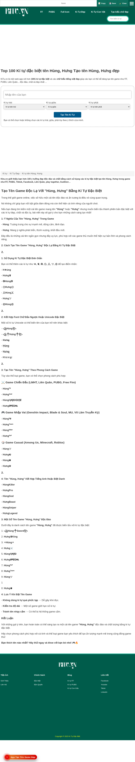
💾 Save (112, 3)
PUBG (52, 12)
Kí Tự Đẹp (80, 12)
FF (41, 12)
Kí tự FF (71, 681)
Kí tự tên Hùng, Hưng (32, 173)
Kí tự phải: (93, 103)
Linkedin (104, 692)
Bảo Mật (37, 681)
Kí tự (5, 173)
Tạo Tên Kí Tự (67, 115)
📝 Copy (101, 3)
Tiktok (103, 688)
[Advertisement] (67, 44)
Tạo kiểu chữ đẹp (119, 12)
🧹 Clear (123, 3)
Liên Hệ (4, 685)
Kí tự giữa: (51, 103)
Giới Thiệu (5, 681)
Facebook (105, 681)
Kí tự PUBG (72, 685)
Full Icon (65, 12)
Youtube (104, 685)
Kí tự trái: (8, 103)
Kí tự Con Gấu (73, 688)
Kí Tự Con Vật (98, 12)
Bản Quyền (38, 685)
